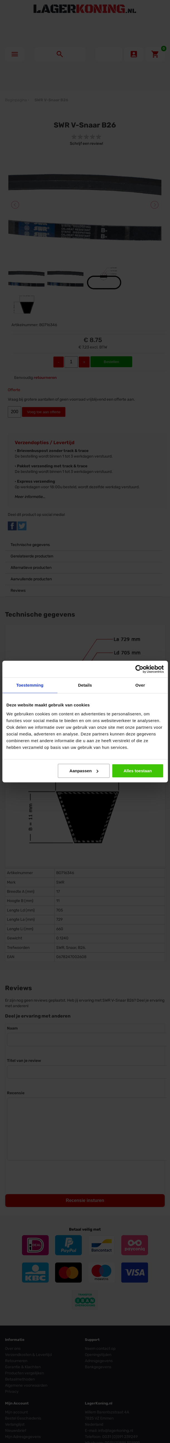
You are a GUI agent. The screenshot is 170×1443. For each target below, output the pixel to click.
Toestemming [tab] (29, 685)
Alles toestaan (138, 770)
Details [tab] (85, 685)
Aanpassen (84, 770)
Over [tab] (140, 685)
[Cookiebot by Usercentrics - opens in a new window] (139, 669)
